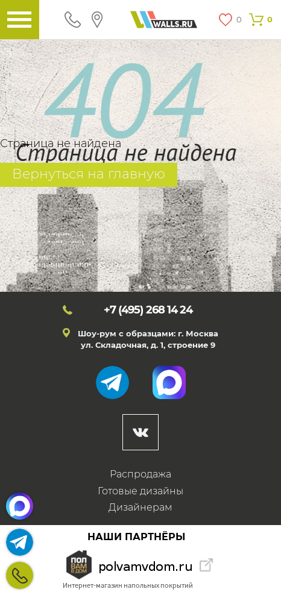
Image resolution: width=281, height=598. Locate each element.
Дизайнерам (140, 507)
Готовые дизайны (140, 491)
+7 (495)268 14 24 (19, 575)
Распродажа (140, 474)
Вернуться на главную (88, 174)
